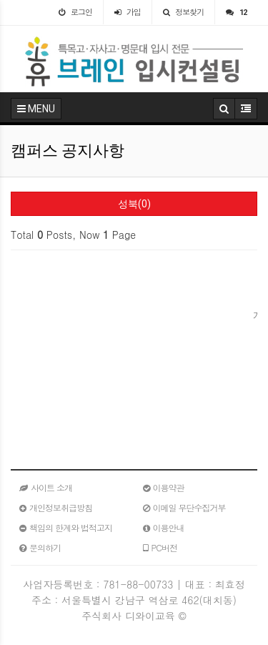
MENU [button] (36, 108)
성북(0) (134, 204)
